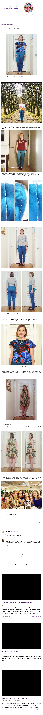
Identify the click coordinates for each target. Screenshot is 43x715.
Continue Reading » (36, 616)
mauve (4, 320)
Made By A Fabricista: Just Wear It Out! (16, 698)
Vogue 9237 (24, 473)
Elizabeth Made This (9, 539)
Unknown (7, 531)
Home (3, 14)
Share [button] (38, 522)
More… (33, 14)
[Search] (37, 2)
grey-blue (9, 320)
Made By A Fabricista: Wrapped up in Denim (17, 602)
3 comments (8, 711)
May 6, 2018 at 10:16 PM (15, 531)
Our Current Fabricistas (14, 14)
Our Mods (26, 14)
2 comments (8, 616)
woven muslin (22, 175)
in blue (38, 319)
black (2, 320)
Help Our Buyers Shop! (10, 651)
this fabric (28, 372)
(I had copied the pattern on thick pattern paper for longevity (31, 173)
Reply (6, 537)
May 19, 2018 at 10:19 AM (20, 539)
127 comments (8, 663)
